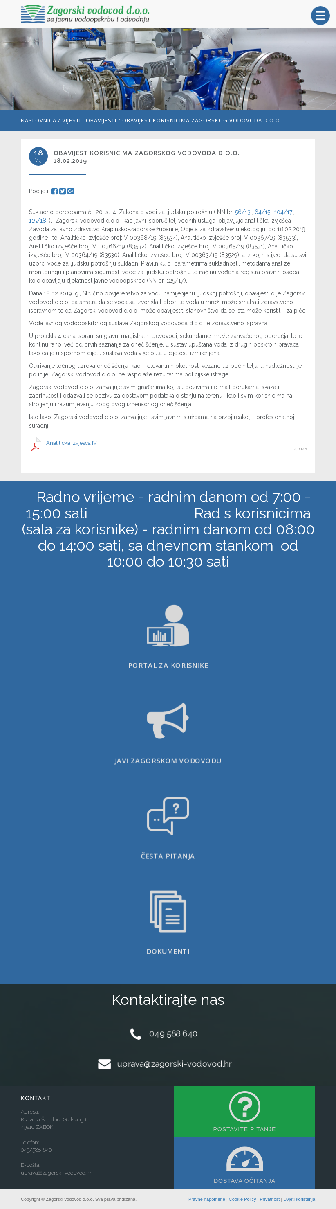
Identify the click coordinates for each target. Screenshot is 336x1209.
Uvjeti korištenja (299, 1199)
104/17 (283, 212)
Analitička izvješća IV (71, 443)
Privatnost (270, 1199)
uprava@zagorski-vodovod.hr (174, 1063)
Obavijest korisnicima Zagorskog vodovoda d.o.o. (202, 120)
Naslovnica (38, 120)
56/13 (243, 212)
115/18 (37, 220)
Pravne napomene (206, 1199)
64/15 (261, 212)
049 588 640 (173, 1033)
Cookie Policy (242, 1199)
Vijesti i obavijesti (89, 120)
